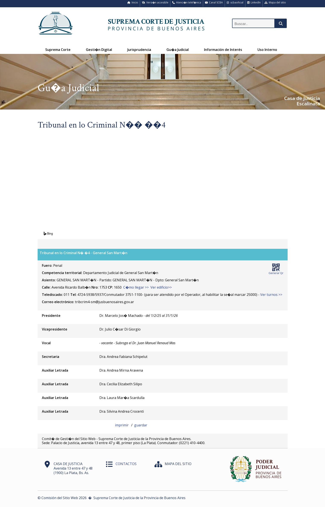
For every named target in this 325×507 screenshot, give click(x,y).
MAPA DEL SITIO (178, 463)
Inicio (132, 2)
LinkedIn (254, 2)
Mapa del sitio (275, 2)
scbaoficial (235, 2)
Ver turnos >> (271, 294)
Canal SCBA (214, 2)
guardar (140, 425)
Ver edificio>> (161, 287)
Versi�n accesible (155, 2)
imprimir (122, 425)
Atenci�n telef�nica (186, 2)
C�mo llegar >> (136, 287)
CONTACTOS (126, 463)
